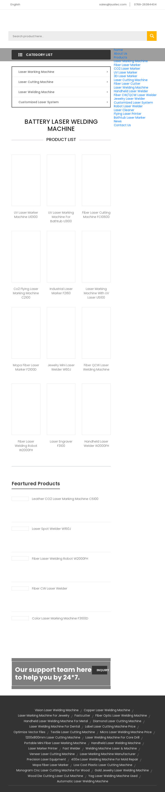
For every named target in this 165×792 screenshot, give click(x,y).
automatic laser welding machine (82, 781)
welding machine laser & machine (111, 748)
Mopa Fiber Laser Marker (51, 765)
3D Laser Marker (125, 76)
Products (120, 57)
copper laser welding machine (107, 710)
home (118, 50)
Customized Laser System (133, 102)
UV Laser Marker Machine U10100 (26, 214)
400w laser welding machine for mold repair (104, 759)
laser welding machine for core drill (112, 737)
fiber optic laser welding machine (121, 715)
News (118, 121)
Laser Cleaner (124, 110)
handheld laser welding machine (116, 743)
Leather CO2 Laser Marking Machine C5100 (65, 499)
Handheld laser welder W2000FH (96, 443)
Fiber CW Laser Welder (49, 588)
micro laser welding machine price (126, 732)
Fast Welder (71, 748)
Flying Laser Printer (127, 114)
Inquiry (102, 670)
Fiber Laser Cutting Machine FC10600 (96, 214)
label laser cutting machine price (110, 726)
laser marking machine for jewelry (43, 715)
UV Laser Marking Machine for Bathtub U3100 (61, 216)
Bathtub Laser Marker (129, 117)
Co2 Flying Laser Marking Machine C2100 (26, 293)
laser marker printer (43, 748)
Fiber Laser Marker (127, 65)
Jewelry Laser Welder (129, 99)
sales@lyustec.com (113, 4)
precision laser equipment (46, 759)
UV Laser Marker (125, 72)
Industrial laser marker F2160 (61, 291)
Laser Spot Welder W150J (51, 529)
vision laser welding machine (57, 710)
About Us (120, 53)
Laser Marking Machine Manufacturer (108, 754)
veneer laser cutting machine (52, 754)
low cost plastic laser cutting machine (103, 765)
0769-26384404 (145, 4)
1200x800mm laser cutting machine (53, 737)
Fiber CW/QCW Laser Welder (135, 95)
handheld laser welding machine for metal (56, 721)
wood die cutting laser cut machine (55, 776)
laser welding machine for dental (54, 726)
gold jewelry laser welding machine (122, 770)
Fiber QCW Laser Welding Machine (96, 367)
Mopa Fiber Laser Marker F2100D (26, 367)
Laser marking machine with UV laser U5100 (96, 293)
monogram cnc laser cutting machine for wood (53, 770)
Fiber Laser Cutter (127, 83)
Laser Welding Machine (131, 87)
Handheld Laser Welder (131, 91)
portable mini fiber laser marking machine (55, 743)
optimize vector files (29, 732)
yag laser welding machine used (113, 776)
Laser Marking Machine (131, 61)
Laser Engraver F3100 (61, 443)
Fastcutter (82, 715)
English (15, 4)
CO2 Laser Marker (127, 68)
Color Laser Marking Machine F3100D (60, 618)
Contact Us (122, 125)
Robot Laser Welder (128, 106)
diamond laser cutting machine (117, 721)
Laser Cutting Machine (131, 80)
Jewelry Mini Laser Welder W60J (61, 367)
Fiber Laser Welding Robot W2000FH (26, 445)
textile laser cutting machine (72, 732)
